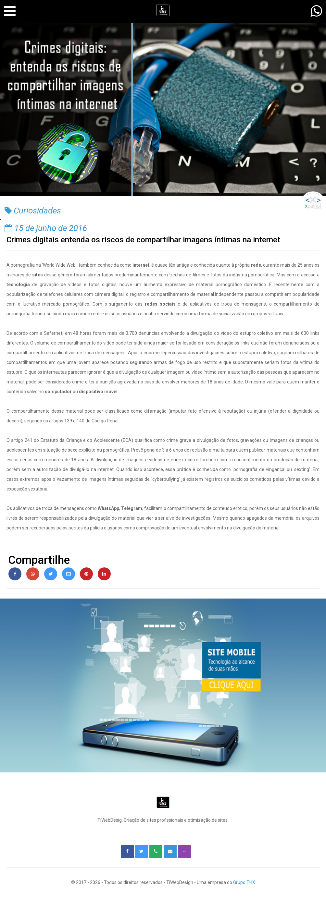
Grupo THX (244, 882)
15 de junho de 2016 (46, 228)
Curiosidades (33, 210)
